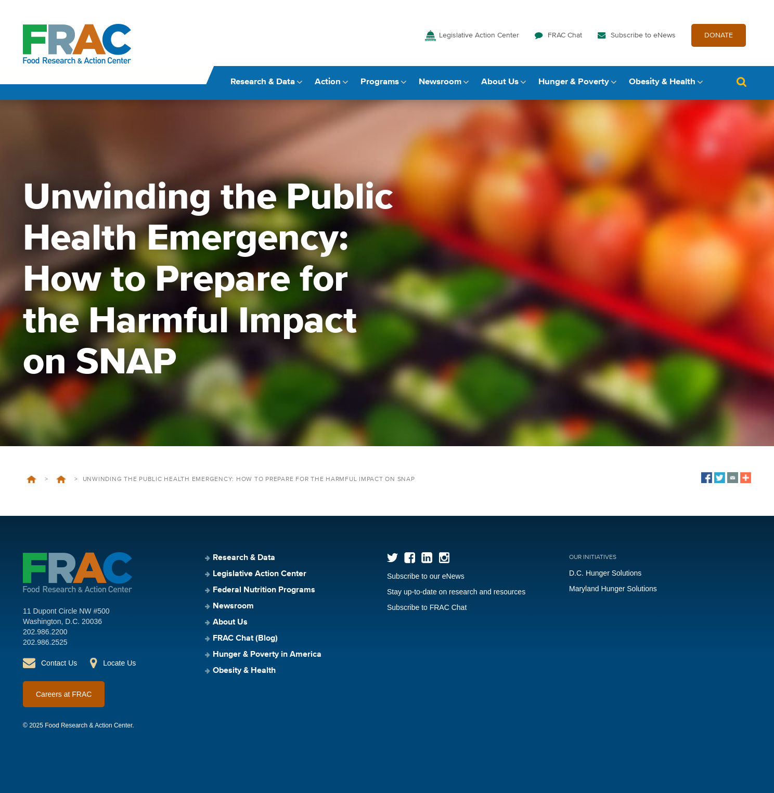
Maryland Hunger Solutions (613, 588)
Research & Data (262, 81)
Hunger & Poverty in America (267, 655)
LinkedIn (426, 557)
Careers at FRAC (64, 694)
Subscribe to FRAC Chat (427, 607)
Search (741, 82)
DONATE (718, 35)
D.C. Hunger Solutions (605, 573)
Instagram (443, 557)
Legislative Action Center (479, 35)
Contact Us (59, 663)
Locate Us (119, 663)
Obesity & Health (662, 81)
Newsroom (440, 81)
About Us (500, 81)
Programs (379, 81)
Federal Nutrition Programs (264, 590)
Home (31, 479)
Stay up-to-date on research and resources (456, 592)
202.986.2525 (45, 642)
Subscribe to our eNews (426, 576)
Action (328, 81)
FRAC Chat (565, 35)
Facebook (409, 557)
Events (61, 479)
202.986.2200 (45, 632)
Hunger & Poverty (573, 81)
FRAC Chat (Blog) (245, 638)
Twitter (392, 557)
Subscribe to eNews (643, 35)
